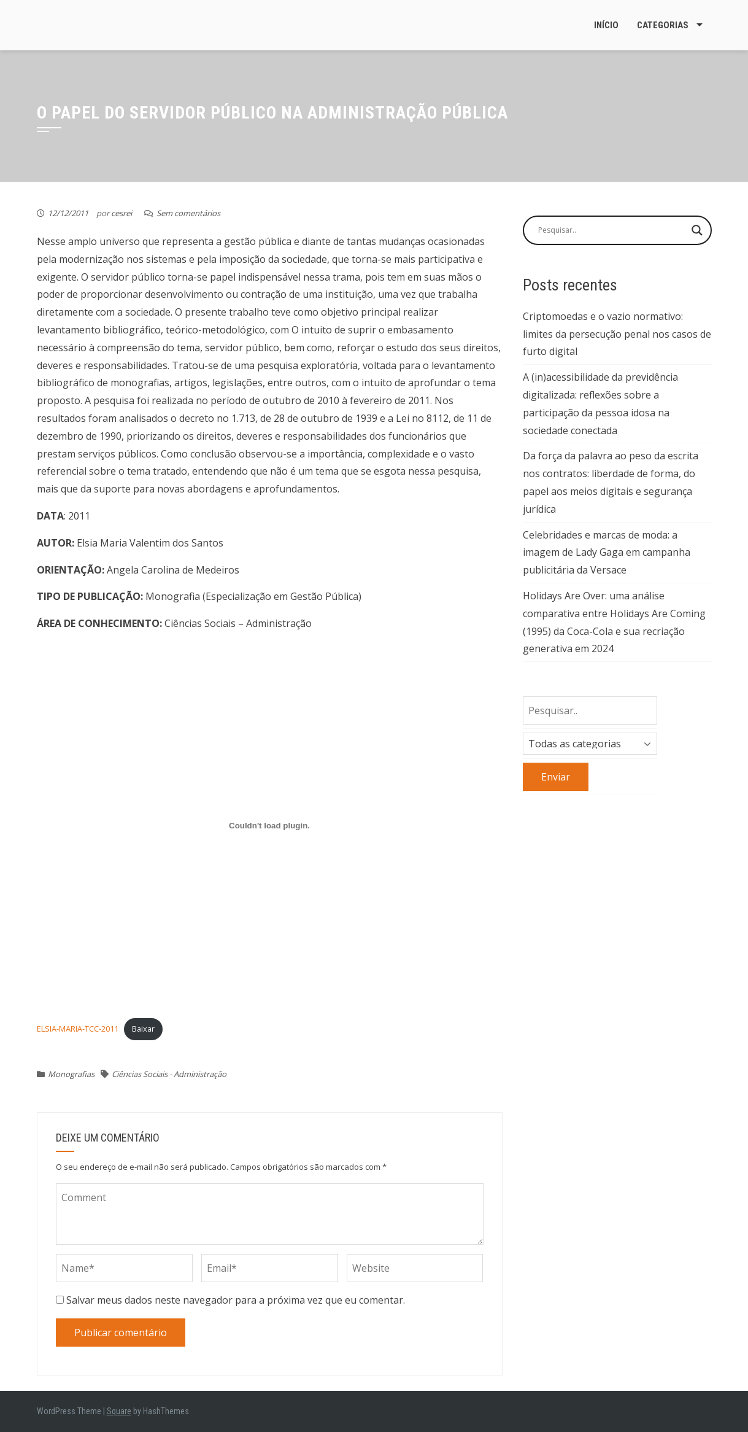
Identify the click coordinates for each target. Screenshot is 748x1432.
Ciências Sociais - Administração (169, 1074)
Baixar (143, 1028)
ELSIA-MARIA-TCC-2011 (77, 1028)
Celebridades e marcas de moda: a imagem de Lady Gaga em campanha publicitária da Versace (606, 552)
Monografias (71, 1074)
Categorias (662, 25)
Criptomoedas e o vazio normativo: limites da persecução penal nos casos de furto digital (617, 334)
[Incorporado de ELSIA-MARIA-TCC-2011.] (270, 826)
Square (119, 1411)
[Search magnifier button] (697, 230)
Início (606, 25)
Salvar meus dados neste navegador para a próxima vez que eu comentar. (235, 1300)
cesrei (121, 213)
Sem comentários (188, 213)
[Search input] (611, 230)
